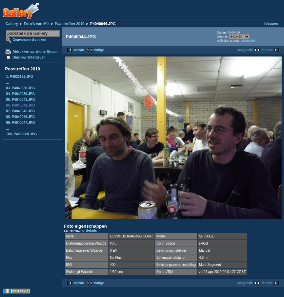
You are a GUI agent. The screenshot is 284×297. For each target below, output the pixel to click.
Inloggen (271, 23)
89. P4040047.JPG (20, 122)
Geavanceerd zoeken (29, 40)
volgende (245, 50)
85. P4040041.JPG (20, 99)
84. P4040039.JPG (20, 94)
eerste (79, 50)
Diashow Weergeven (29, 57)
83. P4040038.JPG (20, 88)
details (91, 230)
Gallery (11, 24)
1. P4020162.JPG (19, 76)
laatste (267, 50)
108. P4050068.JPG (21, 134)
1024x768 (248, 40)
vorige (99, 50)
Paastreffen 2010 (69, 24)
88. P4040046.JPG (20, 117)
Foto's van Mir (36, 24)
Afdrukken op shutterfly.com (35, 51)
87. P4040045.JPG (20, 111)
